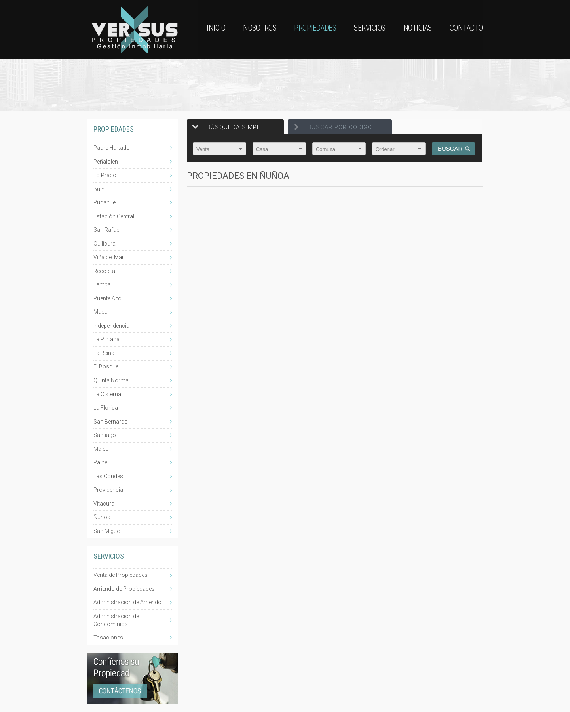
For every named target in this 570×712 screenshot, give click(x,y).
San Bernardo (110, 421)
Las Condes (108, 476)
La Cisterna (107, 394)
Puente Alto (107, 298)
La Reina (103, 353)
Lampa (102, 284)
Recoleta (104, 271)
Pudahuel (105, 202)
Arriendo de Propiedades (124, 589)
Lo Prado (104, 175)
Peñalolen (105, 161)
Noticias (417, 29)
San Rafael (106, 230)
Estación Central (113, 216)
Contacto (466, 29)
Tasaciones (108, 637)
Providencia (108, 490)
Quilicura (104, 244)
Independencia (111, 326)
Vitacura (103, 503)
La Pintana (106, 339)
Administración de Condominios (116, 620)
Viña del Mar (108, 257)
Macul (101, 312)
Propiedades (314, 29)
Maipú (101, 449)
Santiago (104, 435)
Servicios (369, 29)
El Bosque (105, 366)
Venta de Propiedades (120, 575)
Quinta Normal (111, 380)
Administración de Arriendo (127, 602)
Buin (98, 189)
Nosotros (258, 29)
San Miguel (107, 531)
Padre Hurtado (111, 148)
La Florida (105, 408)
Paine (100, 462)
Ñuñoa (101, 517)
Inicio (214, 29)
